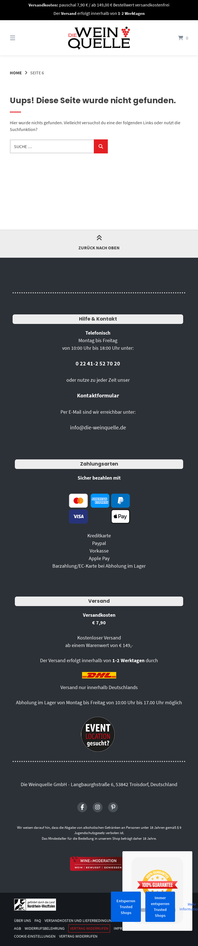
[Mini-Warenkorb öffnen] (175, 37)
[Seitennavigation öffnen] (22, 37)
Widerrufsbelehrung (45, 928)
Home (16, 72)
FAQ (37, 920)
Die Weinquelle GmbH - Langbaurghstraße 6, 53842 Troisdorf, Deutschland (99, 784)
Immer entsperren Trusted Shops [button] (160, 906)
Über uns (22, 920)
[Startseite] (99, 37)
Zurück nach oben (99, 243)
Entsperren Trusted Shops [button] (126, 906)
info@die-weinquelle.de (98, 427)
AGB (17, 928)
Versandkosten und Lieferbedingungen (82, 920)
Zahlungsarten (99, 464)
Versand (99, 601)
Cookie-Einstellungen (34, 936)
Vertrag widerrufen (89, 928)
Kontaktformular (98, 395)
